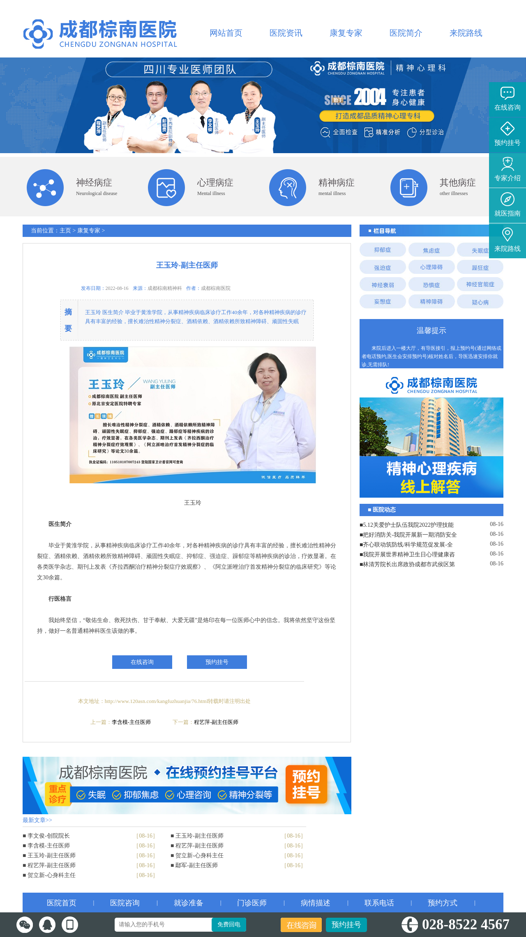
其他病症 (458, 182)
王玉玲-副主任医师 (52, 855)
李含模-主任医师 (131, 722)
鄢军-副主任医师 (196, 865)
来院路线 (466, 32)
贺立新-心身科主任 (52, 875)
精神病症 (336, 182)
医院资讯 (286, 32)
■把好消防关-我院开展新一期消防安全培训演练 (408, 536)
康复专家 (346, 32)
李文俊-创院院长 (49, 836)
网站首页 (226, 32)
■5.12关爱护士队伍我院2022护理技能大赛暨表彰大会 (407, 526)
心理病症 (215, 182)
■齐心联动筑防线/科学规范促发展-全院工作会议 (406, 546)
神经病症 (94, 182)
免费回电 (228, 924)
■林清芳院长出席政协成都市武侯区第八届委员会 (407, 565)
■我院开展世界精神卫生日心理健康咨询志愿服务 (407, 555)
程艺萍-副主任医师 (216, 722)
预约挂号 (346, 925)
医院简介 (406, 32)
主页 (65, 230)
